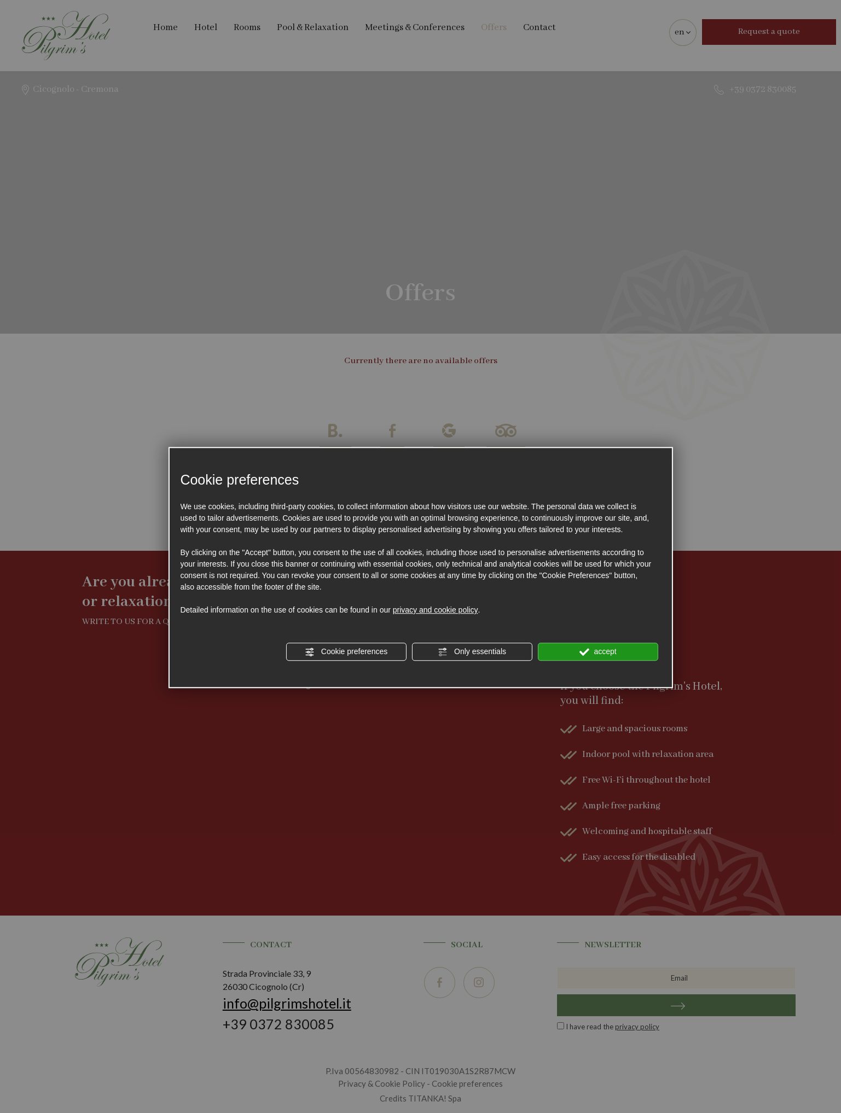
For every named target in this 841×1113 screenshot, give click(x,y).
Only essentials (472, 652)
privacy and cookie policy (435, 609)
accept (598, 652)
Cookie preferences (346, 652)
